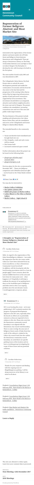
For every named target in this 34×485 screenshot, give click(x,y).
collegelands (6, 230)
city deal (25, 228)
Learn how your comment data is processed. (17, 464)
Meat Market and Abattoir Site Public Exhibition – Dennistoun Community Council (17, 409)
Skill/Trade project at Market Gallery (17, 192)
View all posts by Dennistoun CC (16, 221)
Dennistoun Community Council (12, 14)
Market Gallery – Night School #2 (15, 198)
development (13, 230)
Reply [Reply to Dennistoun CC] (6, 353)
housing (25, 230)
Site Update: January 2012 (13, 189)
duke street (19, 230)
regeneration (10, 232)
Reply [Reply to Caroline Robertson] (5, 294)
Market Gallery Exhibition (13, 187)
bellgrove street (18, 228)
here (4, 175)
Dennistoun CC (20, 227)
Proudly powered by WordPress (11, 483)
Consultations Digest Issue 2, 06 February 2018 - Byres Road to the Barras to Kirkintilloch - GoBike (17, 398)
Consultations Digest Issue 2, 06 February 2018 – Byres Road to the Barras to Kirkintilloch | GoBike (17, 387)
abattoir (12, 228)
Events (28, 227)
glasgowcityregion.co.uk (12, 162)
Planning (5, 228)
